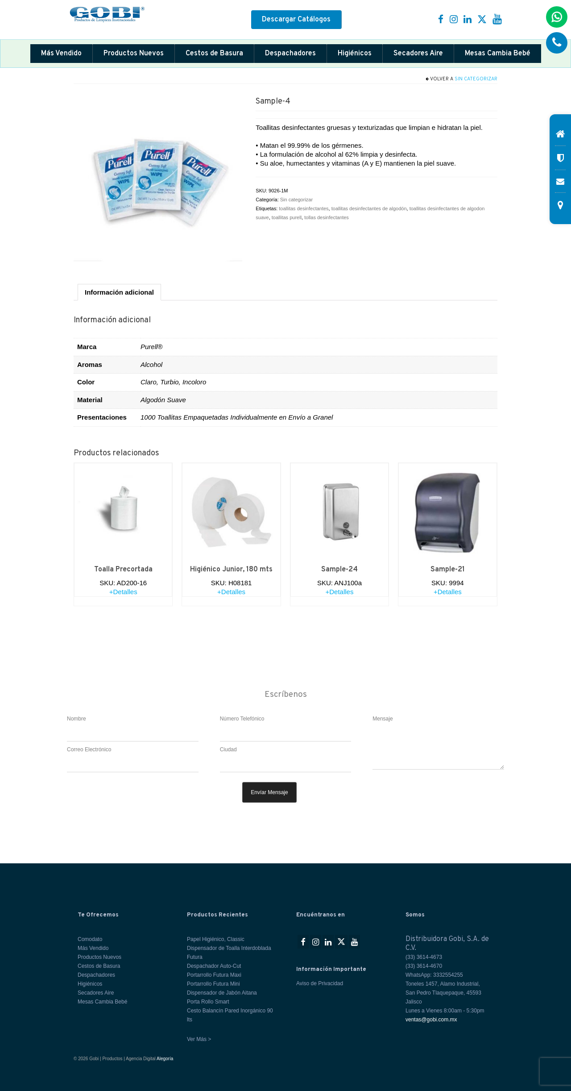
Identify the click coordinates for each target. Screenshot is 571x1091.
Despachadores (290, 53)
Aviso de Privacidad (319, 983)
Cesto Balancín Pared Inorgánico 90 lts (230, 1015)
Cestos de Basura (214, 53)
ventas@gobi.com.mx (431, 1019)
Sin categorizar (476, 79)
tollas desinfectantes (326, 217)
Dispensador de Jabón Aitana (222, 993)
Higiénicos (355, 53)
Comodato (90, 939)
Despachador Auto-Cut (214, 966)
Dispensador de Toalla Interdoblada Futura (229, 952)
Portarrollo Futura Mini (213, 984)
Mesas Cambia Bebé (497, 53)
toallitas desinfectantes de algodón (369, 208)
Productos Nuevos (133, 53)
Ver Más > (199, 1039)
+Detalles (123, 591)
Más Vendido (61, 53)
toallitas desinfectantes (303, 208)
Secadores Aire (418, 53)
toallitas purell (287, 217)
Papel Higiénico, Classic (215, 939)
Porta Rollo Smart (208, 1002)
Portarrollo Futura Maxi (214, 975)
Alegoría (165, 1058)
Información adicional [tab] (119, 292)
